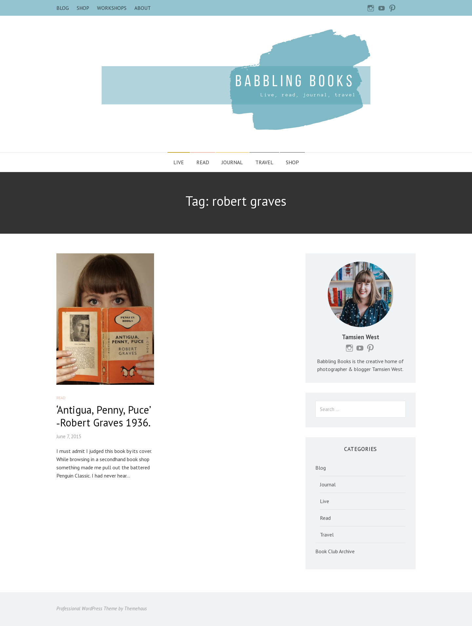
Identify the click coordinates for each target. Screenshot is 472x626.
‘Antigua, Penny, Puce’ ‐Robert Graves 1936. (103, 416)
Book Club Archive (335, 551)
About (142, 8)
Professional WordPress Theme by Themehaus (101, 608)
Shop (83, 8)
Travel (264, 162)
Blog (62, 8)
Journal (232, 162)
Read (202, 162)
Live (178, 162)
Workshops (112, 8)
